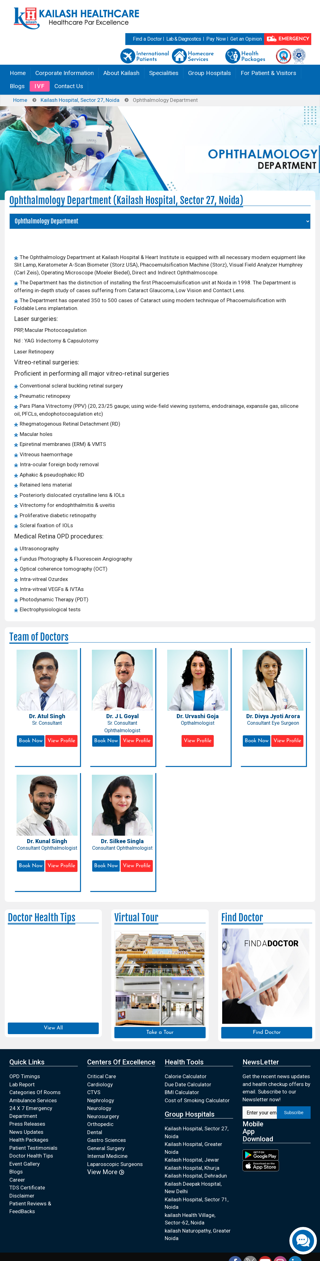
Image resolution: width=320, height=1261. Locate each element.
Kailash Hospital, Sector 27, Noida (80, 100)
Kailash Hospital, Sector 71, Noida (196, 1203)
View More (105, 1172)
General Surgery (106, 1148)
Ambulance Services (33, 1100)
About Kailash (121, 73)
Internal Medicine (107, 1156)
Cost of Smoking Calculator (197, 1100)
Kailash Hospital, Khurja (192, 1168)
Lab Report (22, 1084)
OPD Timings (24, 1076)
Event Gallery (24, 1164)
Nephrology (100, 1100)
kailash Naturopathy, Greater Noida (198, 1235)
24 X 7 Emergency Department (30, 1112)
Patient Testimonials (33, 1148)
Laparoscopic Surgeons (115, 1164)
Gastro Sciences (106, 1140)
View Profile (61, 740)
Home (18, 73)
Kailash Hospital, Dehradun (196, 1176)
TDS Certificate (27, 1187)
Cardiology (100, 1084)
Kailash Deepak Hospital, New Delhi (193, 1188)
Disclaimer (21, 1196)
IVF (39, 86)
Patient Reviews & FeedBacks (30, 1207)
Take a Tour (159, 1032)
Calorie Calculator (186, 1076)
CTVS (93, 1092)
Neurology (99, 1108)
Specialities (163, 73)
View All (53, 1028)
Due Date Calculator (188, 1084)
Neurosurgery (103, 1116)
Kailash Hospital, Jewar (192, 1160)
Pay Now (216, 39)
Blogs (17, 86)
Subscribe (293, 1112)
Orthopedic (100, 1124)
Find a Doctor (147, 39)
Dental (94, 1132)
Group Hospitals (209, 73)
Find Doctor (267, 1032)
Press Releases (27, 1124)
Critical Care (101, 1076)
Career (17, 1180)
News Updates (26, 1132)
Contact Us (68, 86)
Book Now (30, 740)
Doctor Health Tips (31, 1156)
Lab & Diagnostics (183, 39)
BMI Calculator (182, 1092)
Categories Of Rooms (35, 1092)
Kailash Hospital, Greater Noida (193, 1148)
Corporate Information (64, 73)
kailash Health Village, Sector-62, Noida (190, 1219)
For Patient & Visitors (268, 73)
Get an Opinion (246, 39)
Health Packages (28, 1140)
